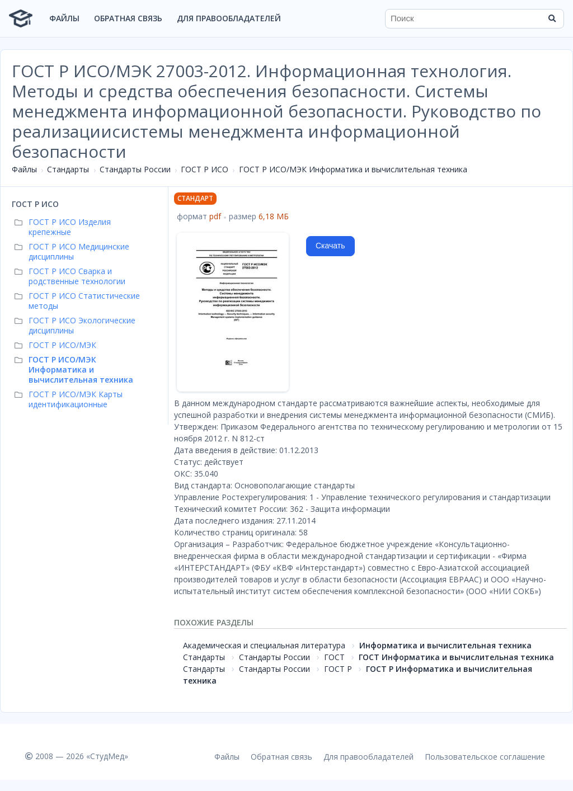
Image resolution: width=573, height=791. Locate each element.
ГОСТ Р (338, 668)
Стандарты (68, 169)
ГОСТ (334, 657)
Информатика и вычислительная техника (445, 645)
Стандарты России (135, 169)
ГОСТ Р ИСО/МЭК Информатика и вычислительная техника (353, 169)
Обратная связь (128, 18)
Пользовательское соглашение (485, 756)
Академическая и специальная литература (264, 645)
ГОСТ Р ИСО (204, 169)
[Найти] (552, 18)
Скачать (330, 245)
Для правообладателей (229, 18)
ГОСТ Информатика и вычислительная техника (456, 657)
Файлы (64, 18)
